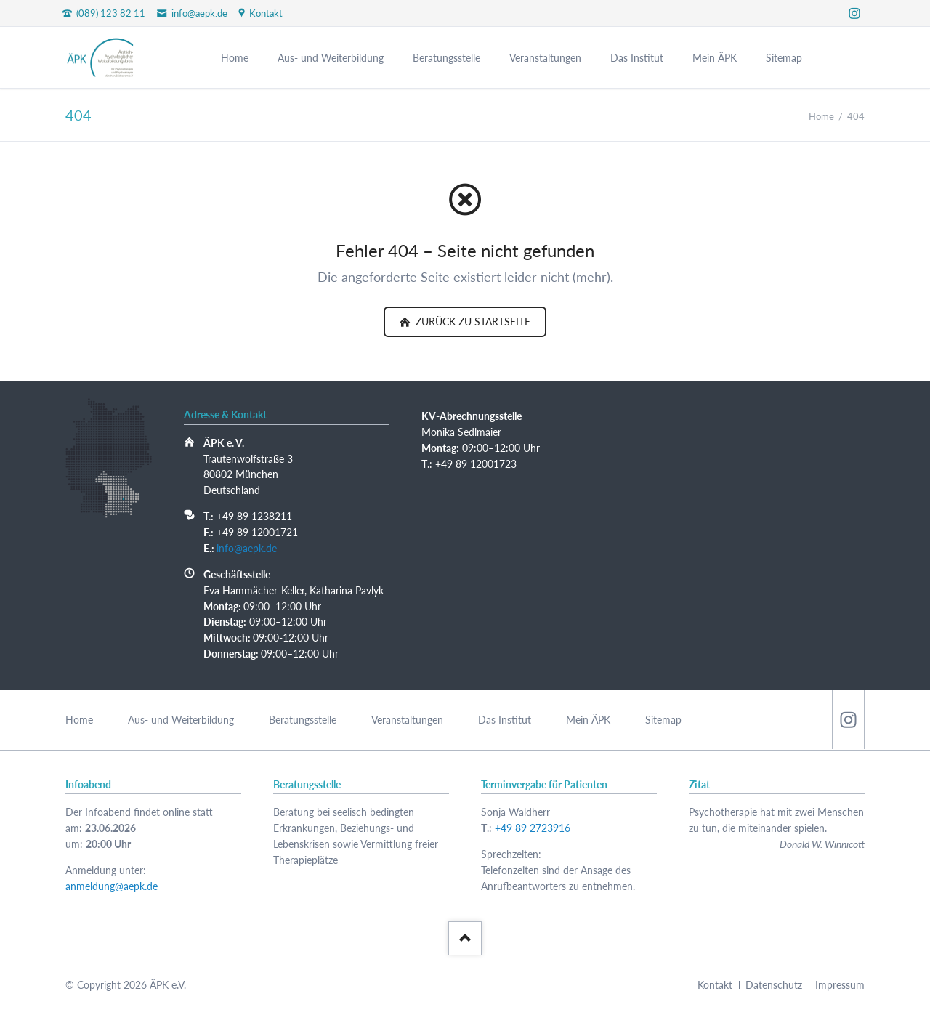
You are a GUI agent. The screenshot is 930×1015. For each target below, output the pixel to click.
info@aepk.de (247, 548)
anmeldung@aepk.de (111, 886)
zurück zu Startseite (471, 321)
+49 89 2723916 (532, 828)
